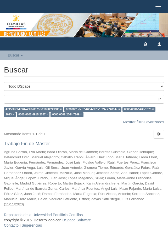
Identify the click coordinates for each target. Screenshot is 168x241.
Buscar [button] (15, 55)
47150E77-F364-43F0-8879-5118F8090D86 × (33, 109)
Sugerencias (31, 225)
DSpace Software (77, 220)
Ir (159, 99)
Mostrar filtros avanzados (143, 122)
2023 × (9, 114)
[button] (145, 44)
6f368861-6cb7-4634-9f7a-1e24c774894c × (93, 109)
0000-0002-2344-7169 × (67, 114)
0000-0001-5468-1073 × (139, 109)
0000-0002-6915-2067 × (33, 114)
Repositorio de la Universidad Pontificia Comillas (43, 215)
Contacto (11, 225)
